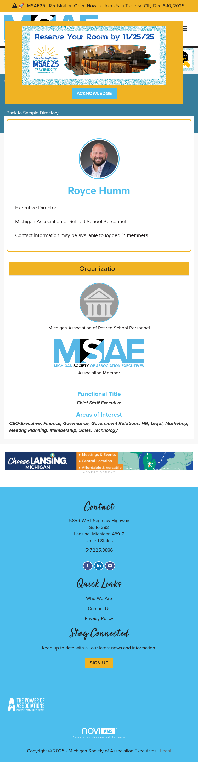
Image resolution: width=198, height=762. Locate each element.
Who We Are (99, 598)
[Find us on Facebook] (88, 565)
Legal (165, 750)
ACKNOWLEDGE (94, 93)
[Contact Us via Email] (110, 565)
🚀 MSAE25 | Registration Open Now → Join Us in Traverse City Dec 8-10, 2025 (102, 5)
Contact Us (99, 608)
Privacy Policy (99, 618)
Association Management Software (99, 733)
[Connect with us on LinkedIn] (99, 565)
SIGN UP (99, 662)
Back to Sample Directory (31, 112)
